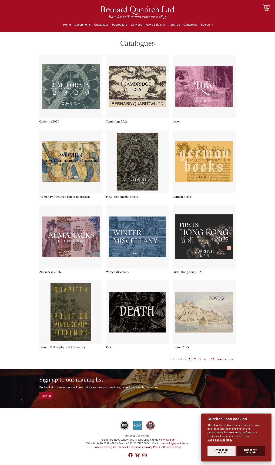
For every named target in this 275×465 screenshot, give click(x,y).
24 (212, 359)
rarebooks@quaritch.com (174, 443)
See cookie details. (219, 439)
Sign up (46, 396)
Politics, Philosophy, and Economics (62, 347)
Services (136, 24)
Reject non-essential (251, 451)
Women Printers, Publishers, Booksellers (64, 196)
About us (174, 24)
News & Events (155, 24)
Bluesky (137, 455)
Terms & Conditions (130, 446)
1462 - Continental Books (122, 196)
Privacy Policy (152, 446)
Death (109, 347)
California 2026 (49, 121)
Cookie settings (172, 446)
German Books (182, 196)
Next (220, 359)
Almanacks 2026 (50, 272)
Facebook (130, 455)
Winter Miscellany (117, 272)
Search (205, 24)
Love (176, 121)
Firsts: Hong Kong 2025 (188, 272)
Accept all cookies (222, 451)
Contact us (190, 24)
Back (183, 359)
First (172, 359)
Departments (82, 24)
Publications (120, 24)
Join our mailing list (105, 446)
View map (169, 439)
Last (231, 359)
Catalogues (101, 24)
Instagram (144, 455)
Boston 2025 (181, 347)
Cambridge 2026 (117, 121)
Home (67, 24)
